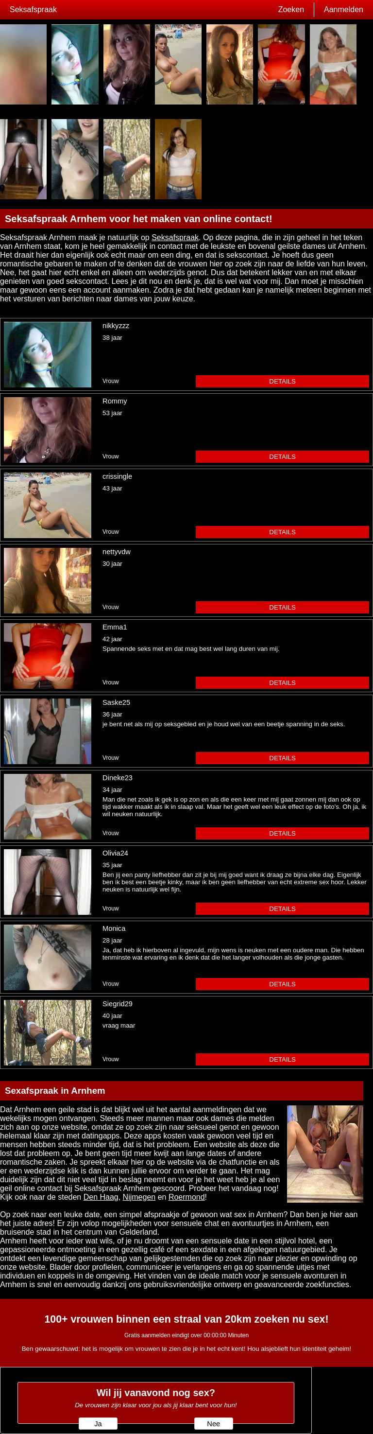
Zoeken (291, 9)
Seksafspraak (33, 9)
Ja (98, 1424)
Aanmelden (343, 9)
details (282, 381)
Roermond (187, 1197)
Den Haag (101, 1197)
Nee (213, 1424)
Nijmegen (139, 1197)
